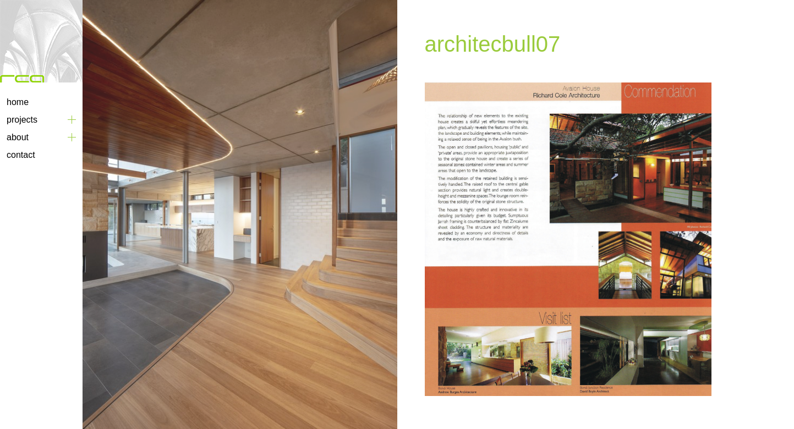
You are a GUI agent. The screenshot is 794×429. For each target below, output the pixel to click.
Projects (22, 119)
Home (18, 102)
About (18, 137)
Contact (21, 155)
